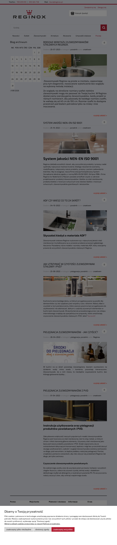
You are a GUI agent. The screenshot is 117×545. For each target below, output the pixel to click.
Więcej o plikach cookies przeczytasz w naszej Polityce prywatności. (32, 524)
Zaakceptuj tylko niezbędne (18, 529)
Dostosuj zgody (42, 529)
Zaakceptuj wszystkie (63, 529)
